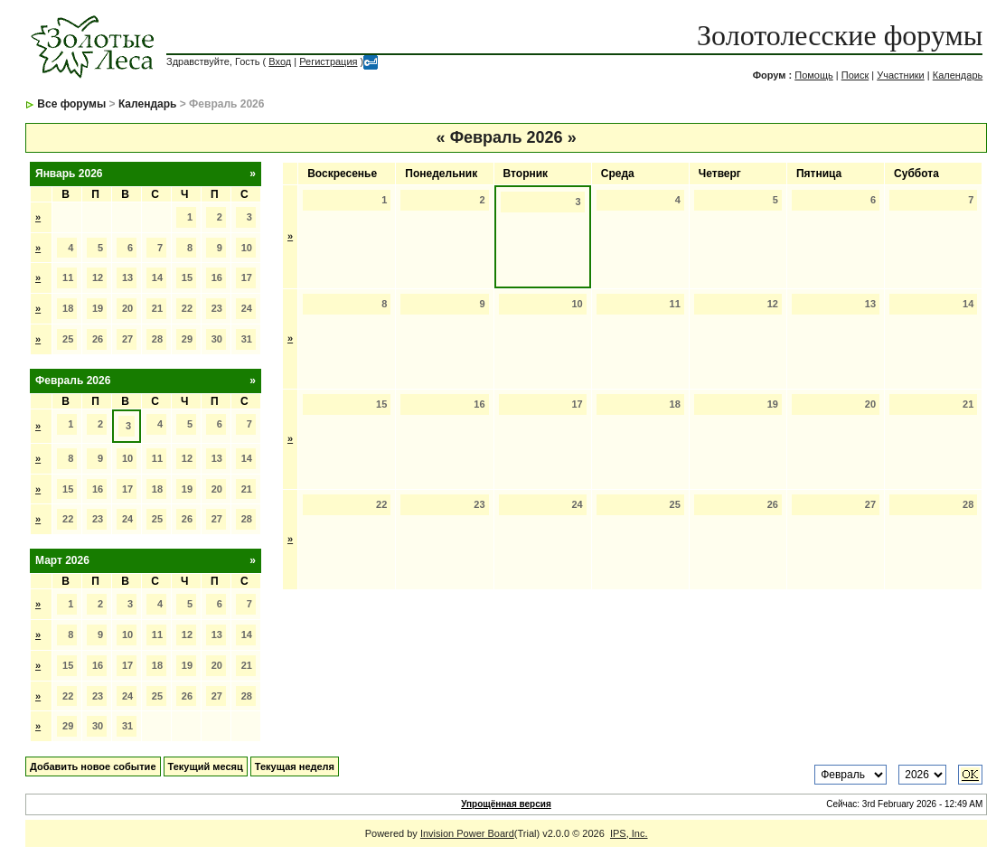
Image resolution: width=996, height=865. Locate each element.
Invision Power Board (467, 833)
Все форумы (71, 104)
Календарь (958, 75)
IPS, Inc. (629, 833)
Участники (901, 75)
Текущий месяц (205, 766)
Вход (279, 61)
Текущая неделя (294, 766)
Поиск (855, 75)
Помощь (813, 75)
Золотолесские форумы (839, 35)
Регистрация (328, 61)
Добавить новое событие (93, 766)
